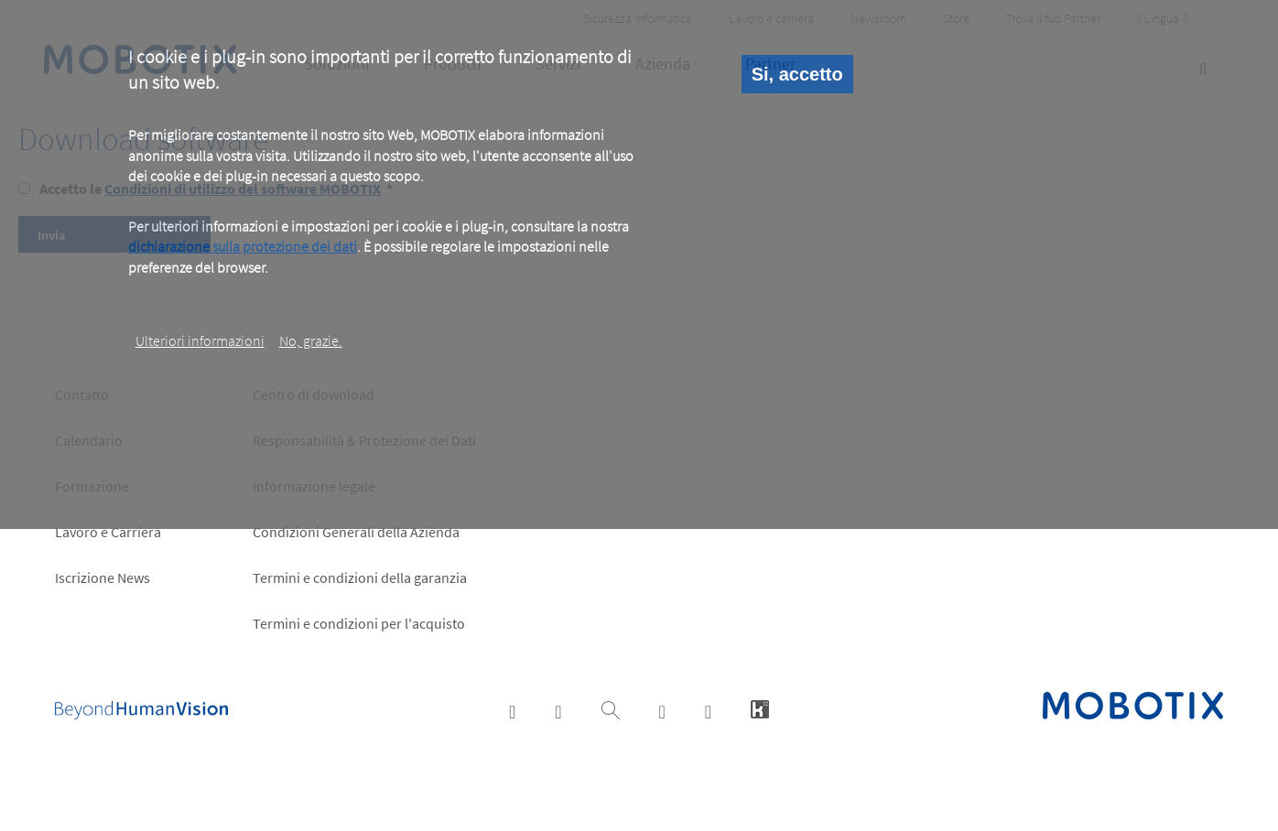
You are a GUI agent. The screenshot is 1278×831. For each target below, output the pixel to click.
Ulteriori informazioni (200, 340)
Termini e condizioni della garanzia (360, 577)
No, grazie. (310, 340)
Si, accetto (797, 74)
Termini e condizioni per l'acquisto (359, 623)
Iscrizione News (102, 577)
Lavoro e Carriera (108, 532)
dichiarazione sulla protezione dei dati (242, 246)
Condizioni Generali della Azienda (356, 532)
